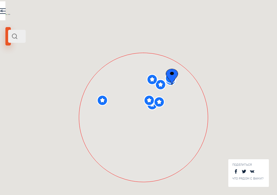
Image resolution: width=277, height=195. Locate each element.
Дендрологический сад (83, 152)
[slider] (20, 98)
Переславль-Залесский (27, 74)
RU (107, 11)
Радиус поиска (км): (20, 89)
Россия (64, 74)
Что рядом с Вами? (247, 178)
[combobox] (73, 36)
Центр (52, 74)
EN (118, 11)
